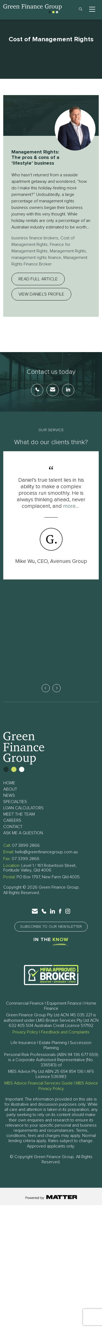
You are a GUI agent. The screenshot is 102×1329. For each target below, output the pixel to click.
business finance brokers (34, 238)
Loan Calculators (23, 809)
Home (9, 784)
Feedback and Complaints (65, 1033)
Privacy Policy (25, 1033)
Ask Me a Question (23, 834)
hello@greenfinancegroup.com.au (46, 853)
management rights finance (36, 257)
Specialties (15, 802)
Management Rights (68, 251)
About (10, 790)
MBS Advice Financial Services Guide (38, 1084)
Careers (12, 821)
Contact (13, 827)
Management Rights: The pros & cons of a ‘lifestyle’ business (35, 158)
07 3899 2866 (26, 846)
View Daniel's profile (41, 294)
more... (71, 506)
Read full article (38, 279)
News (9, 796)
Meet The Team (19, 815)
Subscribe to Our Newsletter (51, 927)
